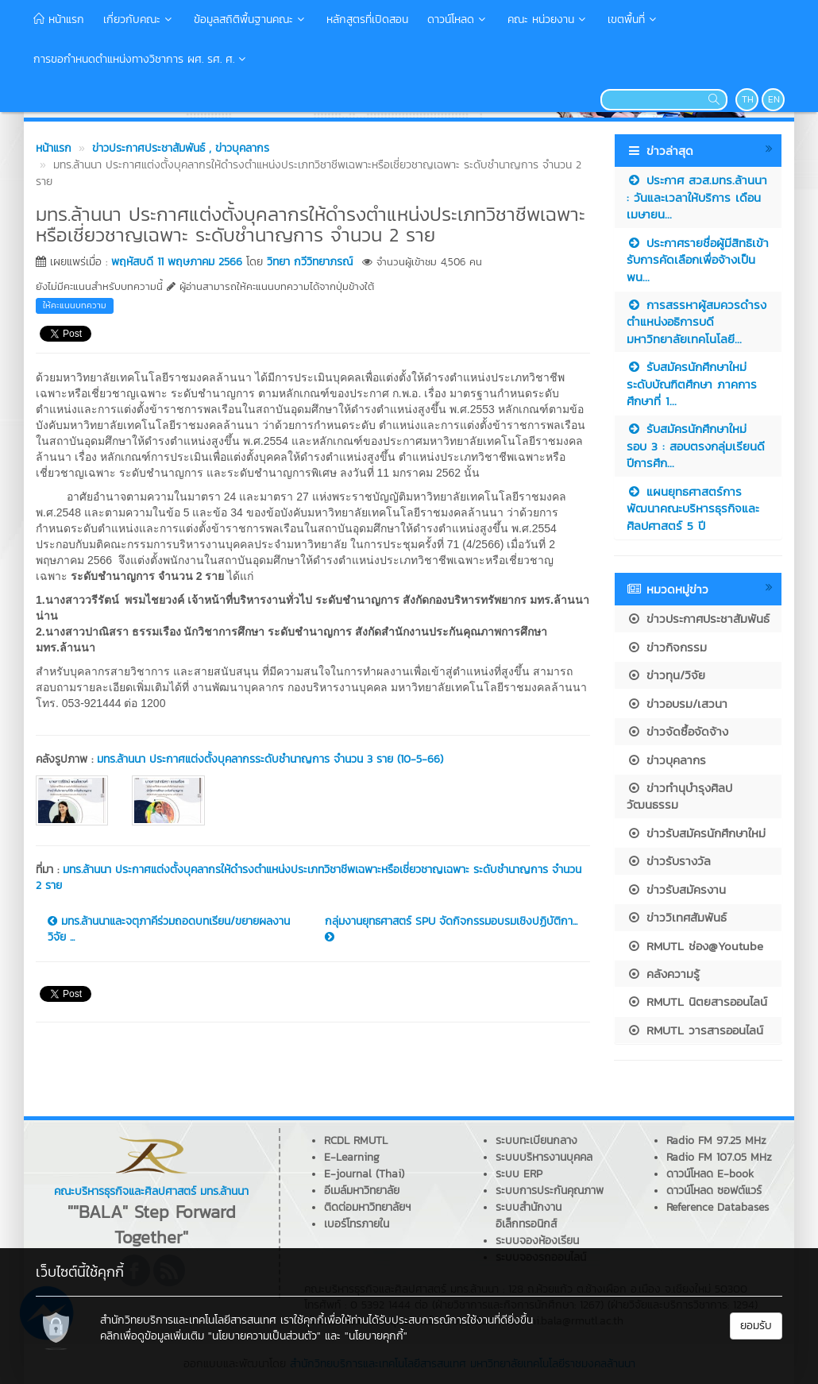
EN (774, 99)
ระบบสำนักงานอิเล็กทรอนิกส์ (528, 1215)
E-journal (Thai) (364, 1174)
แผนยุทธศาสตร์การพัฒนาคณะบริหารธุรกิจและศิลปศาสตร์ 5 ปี (693, 508)
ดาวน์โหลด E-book (710, 1174)
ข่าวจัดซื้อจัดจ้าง (677, 731)
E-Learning (352, 1157)
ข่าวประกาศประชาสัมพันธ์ (698, 618)
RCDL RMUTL (356, 1140)
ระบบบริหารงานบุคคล (544, 1157)
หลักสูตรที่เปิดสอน (367, 19)
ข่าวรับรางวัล (669, 861)
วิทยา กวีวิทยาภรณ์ (310, 261)
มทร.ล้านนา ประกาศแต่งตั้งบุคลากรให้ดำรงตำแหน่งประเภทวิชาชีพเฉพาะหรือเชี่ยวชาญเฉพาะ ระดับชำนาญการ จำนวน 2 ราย (308, 877)
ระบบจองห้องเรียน (537, 1240)
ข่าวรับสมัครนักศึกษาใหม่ (696, 833)
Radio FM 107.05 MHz (719, 1157)
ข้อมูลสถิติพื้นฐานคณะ (250, 19)
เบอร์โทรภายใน (356, 1224)
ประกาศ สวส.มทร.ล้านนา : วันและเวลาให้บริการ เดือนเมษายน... (697, 197)
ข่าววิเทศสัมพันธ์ (677, 917)
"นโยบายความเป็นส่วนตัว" (264, 1336)
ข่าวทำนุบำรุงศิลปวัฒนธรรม (679, 796)
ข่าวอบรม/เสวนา (677, 703)
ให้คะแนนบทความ (74, 305)
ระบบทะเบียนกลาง (536, 1140)
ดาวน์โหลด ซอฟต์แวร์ (714, 1190)
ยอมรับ (756, 1325)
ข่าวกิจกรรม (667, 647)
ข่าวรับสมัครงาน (676, 889)
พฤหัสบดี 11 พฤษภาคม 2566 (176, 261)
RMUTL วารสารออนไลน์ (695, 1030)
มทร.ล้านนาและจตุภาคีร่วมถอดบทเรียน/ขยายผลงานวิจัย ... (169, 929)
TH (748, 99)
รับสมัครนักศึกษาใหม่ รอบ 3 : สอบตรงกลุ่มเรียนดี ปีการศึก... (696, 445)
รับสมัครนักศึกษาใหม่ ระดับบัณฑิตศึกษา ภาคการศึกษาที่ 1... (692, 384)
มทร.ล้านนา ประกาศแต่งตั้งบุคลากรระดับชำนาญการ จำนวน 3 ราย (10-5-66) (270, 759)
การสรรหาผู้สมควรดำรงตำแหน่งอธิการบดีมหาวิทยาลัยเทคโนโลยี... (696, 322)
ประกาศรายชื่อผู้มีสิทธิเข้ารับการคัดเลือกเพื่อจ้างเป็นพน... (698, 260)
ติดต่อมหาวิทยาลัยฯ (367, 1207)
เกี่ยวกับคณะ (139, 19)
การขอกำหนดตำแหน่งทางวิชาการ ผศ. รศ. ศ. (141, 59)
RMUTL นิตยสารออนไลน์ (697, 1001)
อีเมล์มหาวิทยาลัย (361, 1190)
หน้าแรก (58, 19)
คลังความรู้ (663, 974)
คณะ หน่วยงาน (547, 19)
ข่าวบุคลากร (666, 760)
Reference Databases (717, 1207)
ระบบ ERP (519, 1174)
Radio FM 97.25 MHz (716, 1140)
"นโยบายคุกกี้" (376, 1336)
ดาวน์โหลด (457, 19)
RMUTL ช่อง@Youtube (695, 946)
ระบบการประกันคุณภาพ (550, 1190)
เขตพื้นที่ (633, 19)
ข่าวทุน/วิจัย (666, 675)
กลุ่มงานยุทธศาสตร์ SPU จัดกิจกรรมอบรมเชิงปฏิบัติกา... (451, 928)
